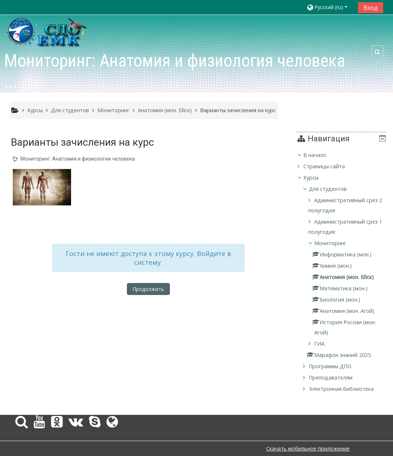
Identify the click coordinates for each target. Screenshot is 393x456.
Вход (370, 8)
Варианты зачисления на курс (238, 110)
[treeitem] (344, 272)
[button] (329, 7)
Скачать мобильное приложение (308, 448)
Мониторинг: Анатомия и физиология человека (77, 159)
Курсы (316, 177)
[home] (47, 31)
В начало (320, 155)
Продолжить (148, 289)
